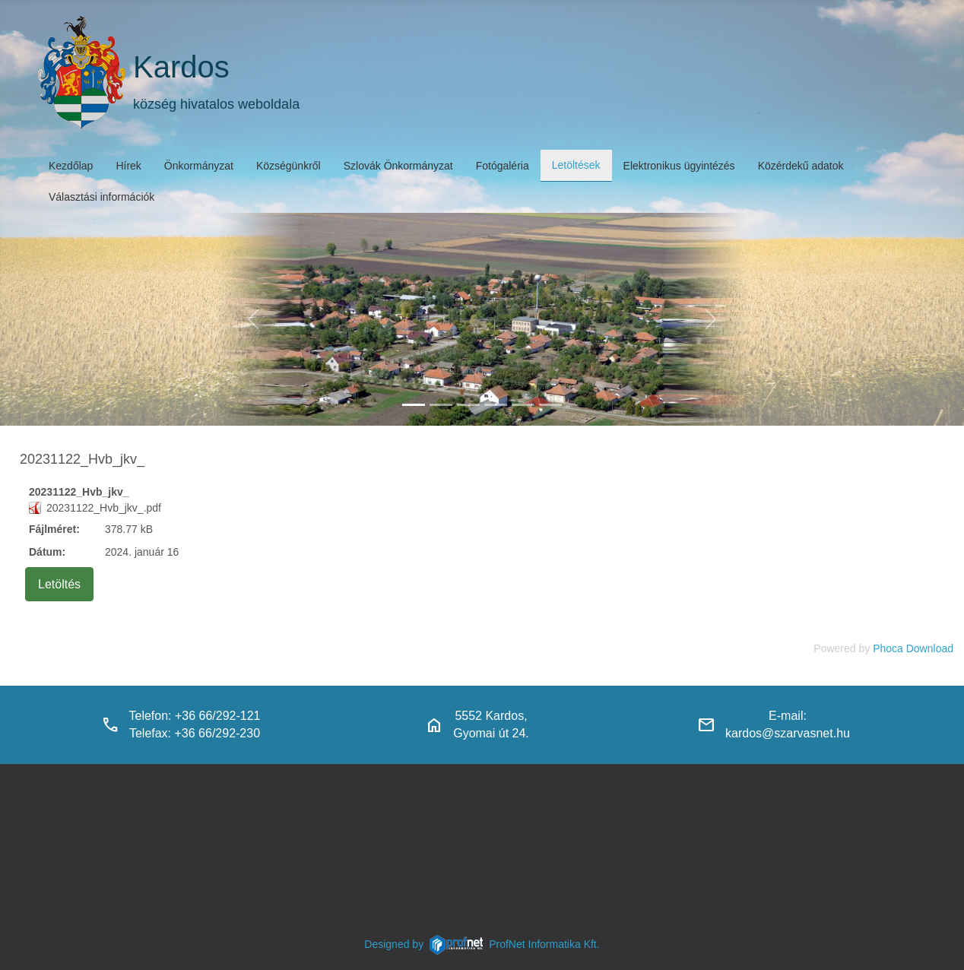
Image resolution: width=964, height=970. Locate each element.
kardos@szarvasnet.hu (787, 733)
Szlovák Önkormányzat (398, 166)
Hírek (128, 166)
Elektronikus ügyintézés (679, 166)
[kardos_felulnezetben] (413, 405)
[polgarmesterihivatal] (495, 405)
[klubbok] (550, 405)
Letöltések (576, 165)
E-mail (786, 715)
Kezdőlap (71, 166)
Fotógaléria (502, 166)
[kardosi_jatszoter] (468, 405)
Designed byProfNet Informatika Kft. (481, 944)
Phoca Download (913, 648)
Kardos (181, 67)
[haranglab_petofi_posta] (441, 405)
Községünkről (288, 166)
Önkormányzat (198, 166)
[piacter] (523, 405)
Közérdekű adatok (801, 166)
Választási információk (101, 197)
